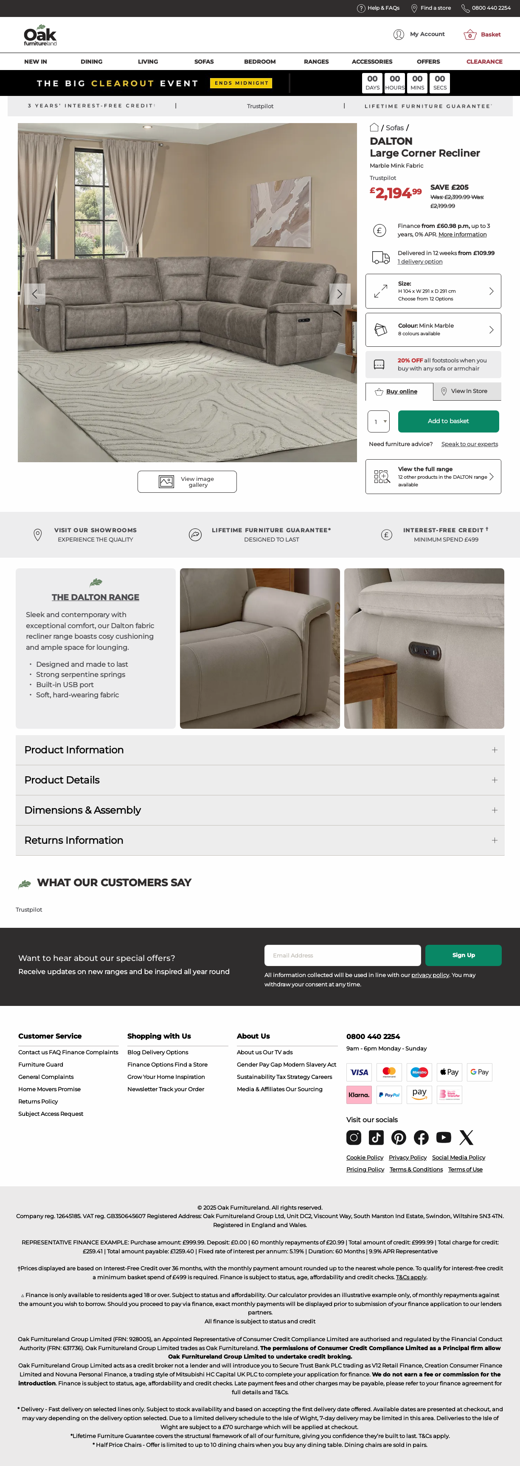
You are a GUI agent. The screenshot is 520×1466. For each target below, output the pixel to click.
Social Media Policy (458, 1157)
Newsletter (142, 1089)
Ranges (316, 61)
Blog (134, 1052)
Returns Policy (38, 1101)
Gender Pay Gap (259, 1064)
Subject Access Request (50, 1113)
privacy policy (430, 975)
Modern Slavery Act (309, 1064)
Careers (321, 1076)
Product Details (61, 780)
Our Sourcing (304, 1089)
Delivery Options (165, 1052)
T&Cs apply (411, 1277)
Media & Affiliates (260, 1089)
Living (148, 61)
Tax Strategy (293, 1076)
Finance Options (150, 1064)
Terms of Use (465, 1169)
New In (35, 61)
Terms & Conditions (416, 1169)
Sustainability (256, 1076)
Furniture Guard (40, 1064)
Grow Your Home (150, 1076)
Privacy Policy (408, 1157)
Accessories (372, 61)
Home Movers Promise (49, 1089)
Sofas (204, 61)
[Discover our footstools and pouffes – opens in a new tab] (446, 365)
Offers (428, 61)
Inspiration (190, 1076)
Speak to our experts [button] (469, 444)
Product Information (74, 750)
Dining (91, 61)
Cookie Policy (364, 1157)
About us (249, 1052)
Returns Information (74, 840)
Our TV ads (277, 1052)
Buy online (396, 392)
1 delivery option (420, 261)
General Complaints (45, 1076)
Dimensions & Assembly (82, 810)
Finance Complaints (90, 1052)
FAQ (55, 1052)
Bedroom (259, 61)
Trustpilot (260, 106)
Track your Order (181, 1089)
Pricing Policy (365, 1169)
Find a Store (191, 1064)
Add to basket (448, 421)
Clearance (485, 61)
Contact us (33, 1052)
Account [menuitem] (419, 34)
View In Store (464, 391)
